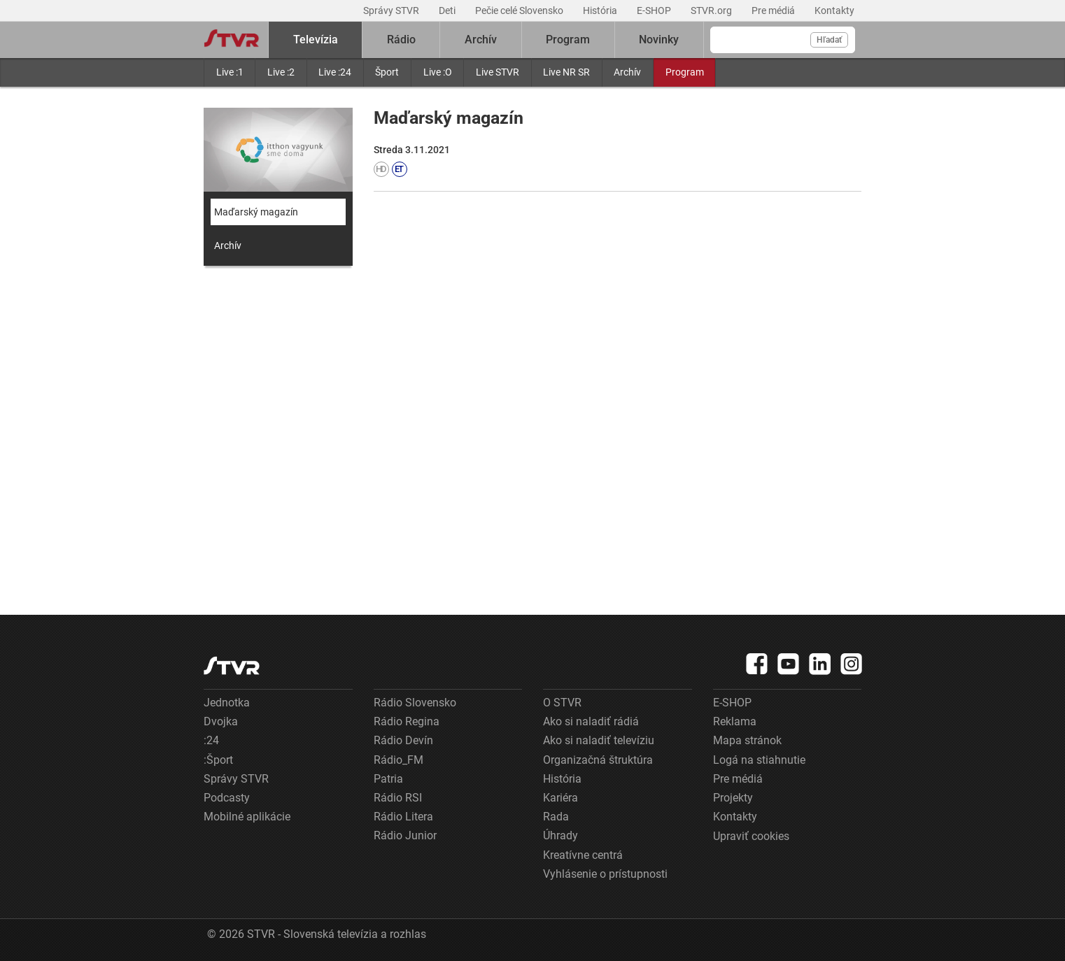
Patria (388, 778)
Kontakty (834, 10)
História (601, 10)
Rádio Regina (406, 721)
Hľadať (829, 40)
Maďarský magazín (256, 212)
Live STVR (497, 72)
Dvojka (221, 721)
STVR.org (712, 10)
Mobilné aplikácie (247, 816)
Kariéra (560, 797)
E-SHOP (655, 10)
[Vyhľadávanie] (782, 40)
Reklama (734, 721)
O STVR (562, 702)
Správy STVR (392, 10)
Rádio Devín (403, 740)
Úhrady (560, 835)
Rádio (401, 39)
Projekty (733, 797)
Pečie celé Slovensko (520, 10)
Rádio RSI (398, 797)
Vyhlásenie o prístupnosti (605, 874)
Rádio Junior (405, 835)
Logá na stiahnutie (759, 760)
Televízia (315, 39)
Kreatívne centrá (583, 855)
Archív (627, 72)
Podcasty (227, 797)
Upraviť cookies (751, 836)
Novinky (659, 39)
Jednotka (227, 702)
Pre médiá (774, 10)
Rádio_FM (398, 760)
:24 (211, 740)
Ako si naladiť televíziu (598, 740)
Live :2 (281, 72)
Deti (448, 10)
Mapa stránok (747, 740)
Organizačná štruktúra (598, 760)
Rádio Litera (403, 816)
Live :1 (230, 72)
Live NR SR (566, 72)
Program (684, 72)
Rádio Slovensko (415, 702)
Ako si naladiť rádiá (591, 721)
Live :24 (334, 72)
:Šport (218, 760)
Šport (387, 72)
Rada (556, 816)
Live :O (437, 72)
